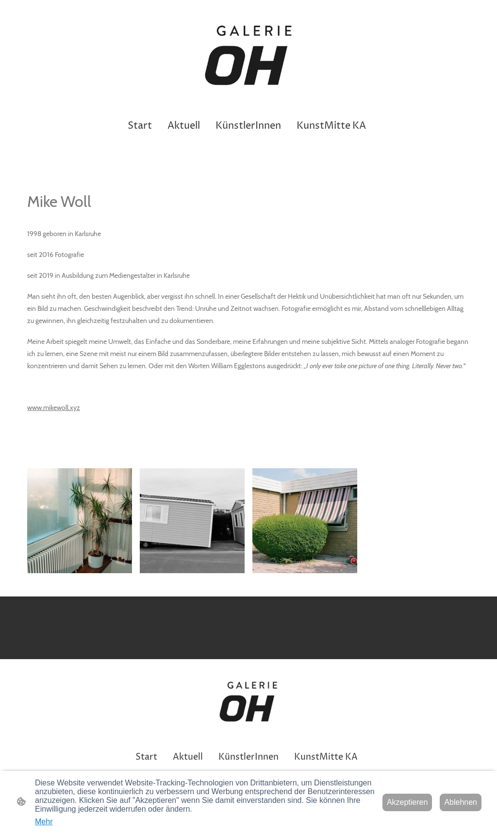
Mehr (43, 821)
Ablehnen (460, 802)
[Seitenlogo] (248, 57)
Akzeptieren (407, 802)
